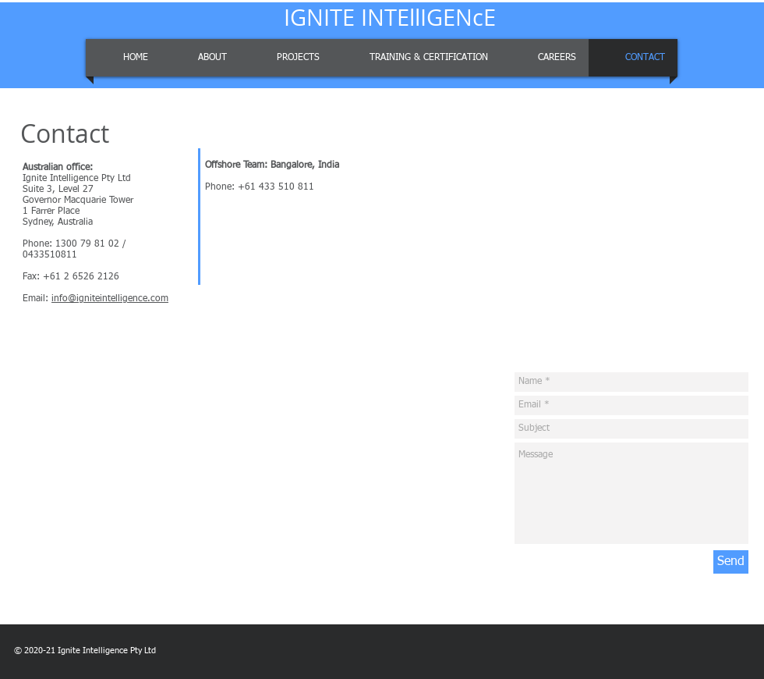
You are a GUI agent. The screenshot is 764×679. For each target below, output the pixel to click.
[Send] (730, 562)
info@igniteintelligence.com (109, 299)
